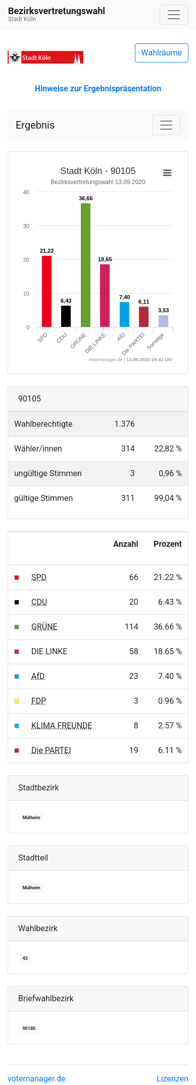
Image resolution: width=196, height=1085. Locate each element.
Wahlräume (161, 53)
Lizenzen (172, 1078)
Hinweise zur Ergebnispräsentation (98, 88)
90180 (28, 1028)
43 (24, 958)
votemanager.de (36, 1078)
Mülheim (31, 817)
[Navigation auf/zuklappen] (174, 15)
